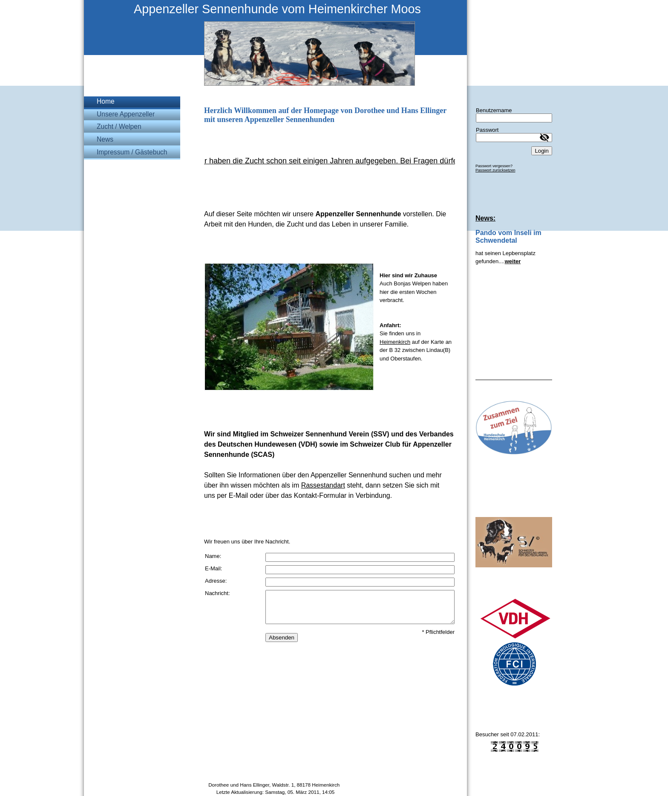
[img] (275, 43)
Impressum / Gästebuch (132, 152)
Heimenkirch (395, 342)
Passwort (487, 130)
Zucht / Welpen (119, 126)
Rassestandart (323, 485)
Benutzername (494, 110)
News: (485, 218)
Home (106, 101)
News (105, 139)
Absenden (281, 637)
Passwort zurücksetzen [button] (495, 170)
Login (542, 151)
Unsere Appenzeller (126, 114)
